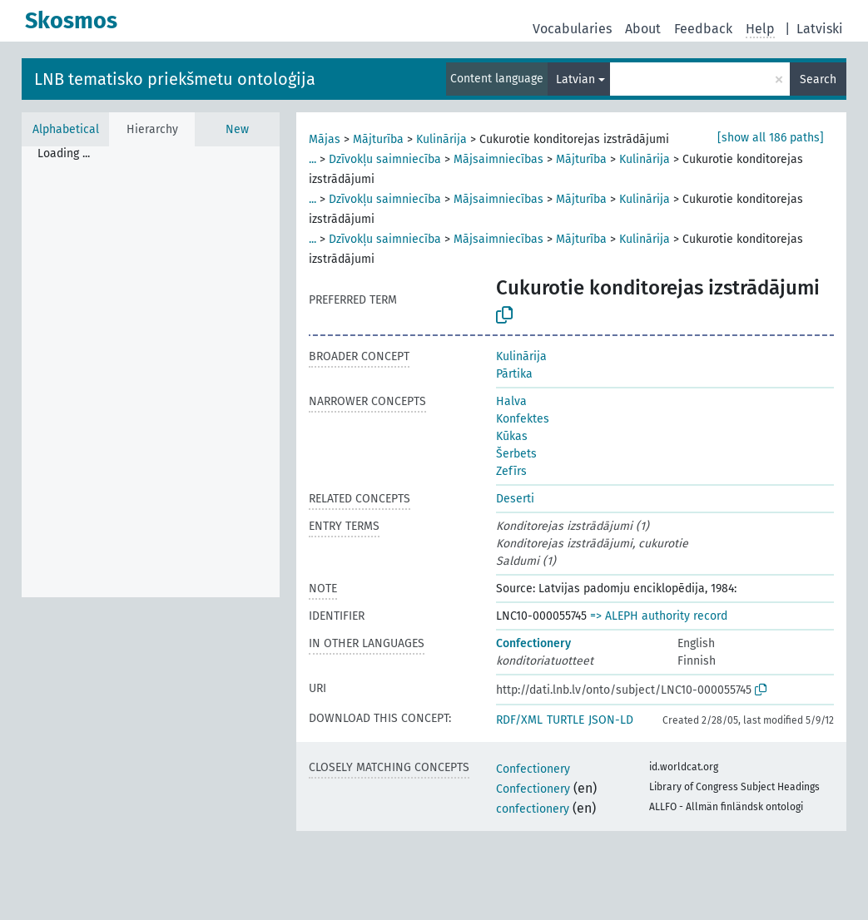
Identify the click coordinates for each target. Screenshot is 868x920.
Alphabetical (65, 129)
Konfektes (522, 419)
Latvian (575, 79)
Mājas (324, 139)
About (643, 29)
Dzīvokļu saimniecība (385, 159)
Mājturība (378, 139)
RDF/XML (519, 720)
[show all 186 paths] (770, 138)
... (312, 159)
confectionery (532, 809)
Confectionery (533, 643)
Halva (511, 401)
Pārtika (514, 374)
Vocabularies (572, 29)
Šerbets (516, 454)
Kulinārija (441, 139)
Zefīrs (511, 471)
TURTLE (565, 720)
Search (818, 79)
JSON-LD (610, 720)
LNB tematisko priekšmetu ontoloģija (174, 79)
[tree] (151, 371)
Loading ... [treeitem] (63, 153)
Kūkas (512, 436)
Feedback (703, 29)
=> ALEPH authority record (658, 616)
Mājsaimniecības (498, 159)
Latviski (819, 29)
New (237, 129)
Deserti (515, 499)
